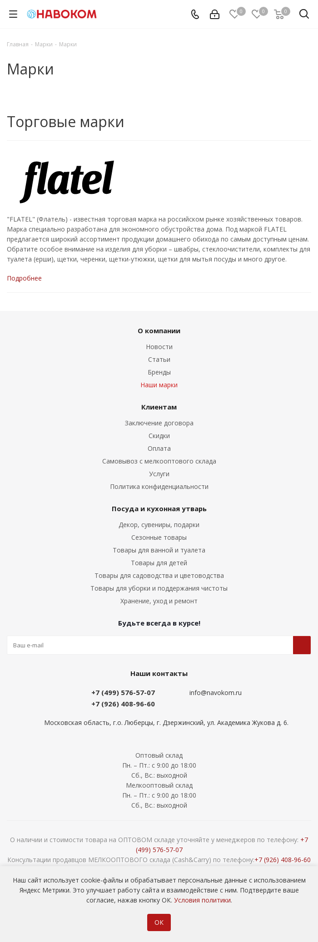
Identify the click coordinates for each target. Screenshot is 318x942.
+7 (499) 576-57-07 (123, 692)
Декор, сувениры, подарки (159, 524)
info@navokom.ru (215, 692)
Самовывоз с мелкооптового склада (159, 461)
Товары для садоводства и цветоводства (159, 575)
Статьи (159, 359)
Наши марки (159, 384)
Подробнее (24, 278)
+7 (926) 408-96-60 (123, 703)
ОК (159, 922)
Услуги (159, 473)
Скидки (159, 435)
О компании (159, 330)
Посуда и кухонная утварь (159, 508)
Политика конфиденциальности (159, 486)
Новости (159, 346)
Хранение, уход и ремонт (159, 601)
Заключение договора (159, 423)
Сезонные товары (159, 537)
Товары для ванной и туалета (159, 550)
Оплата (159, 448)
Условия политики (202, 900)
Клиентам (159, 406)
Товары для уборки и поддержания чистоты (159, 588)
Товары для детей (159, 562)
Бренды (159, 372)
